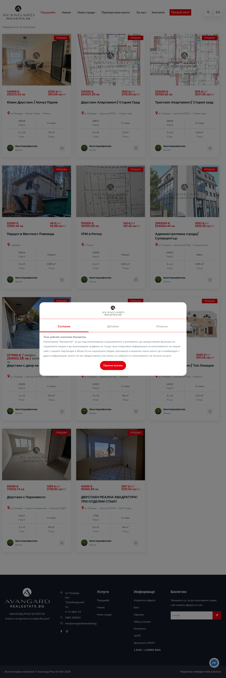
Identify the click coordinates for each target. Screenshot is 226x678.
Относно (162, 326)
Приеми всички (113, 365)
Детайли (113, 326)
